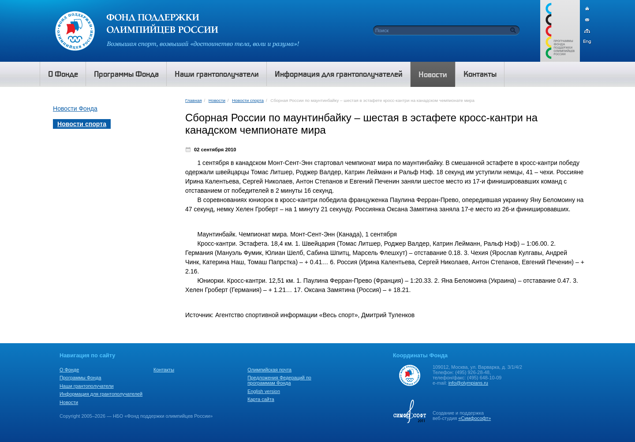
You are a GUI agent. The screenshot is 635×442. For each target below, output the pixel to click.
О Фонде (69, 369)
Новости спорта (248, 100)
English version (263, 391)
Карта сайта (260, 399)
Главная (193, 100)
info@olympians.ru (468, 383)
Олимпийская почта (269, 369)
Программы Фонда (80, 377)
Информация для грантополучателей (101, 394)
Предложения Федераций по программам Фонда (279, 380)
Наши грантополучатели (87, 386)
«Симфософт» (474, 418)
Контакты (163, 369)
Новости (217, 100)
